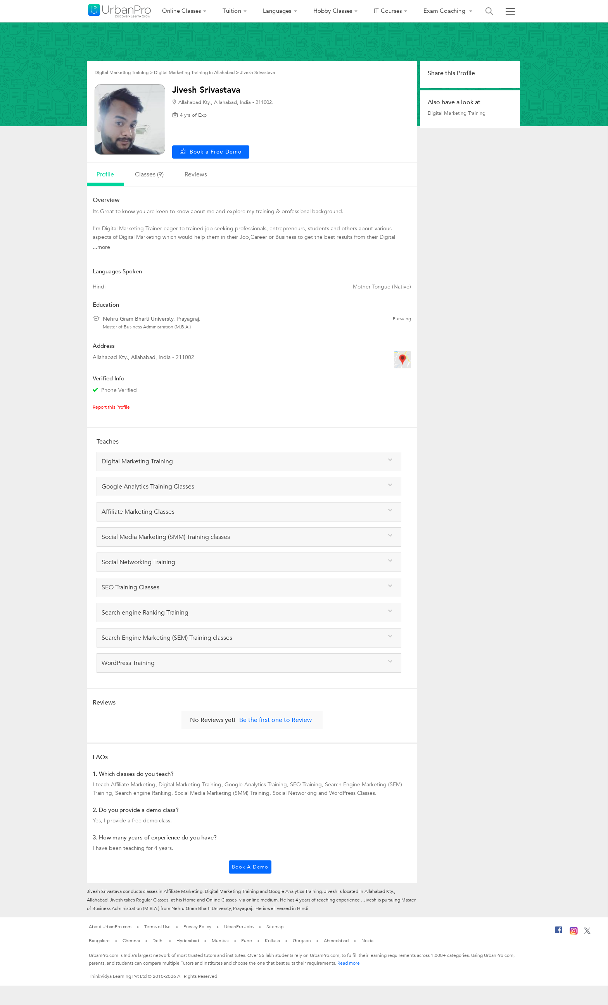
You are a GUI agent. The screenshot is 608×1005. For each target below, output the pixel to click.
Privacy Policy (197, 927)
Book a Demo (250, 866)
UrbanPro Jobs (239, 927)
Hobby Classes (332, 11)
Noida (367, 941)
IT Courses (388, 11)
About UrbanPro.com (110, 927)
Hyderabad (187, 941)
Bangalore (99, 941)
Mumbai (220, 941)
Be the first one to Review (275, 720)
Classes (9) (149, 174)
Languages (277, 11)
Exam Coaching (445, 11)
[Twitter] (587, 932)
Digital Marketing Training (456, 113)
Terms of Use (157, 927)
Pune (246, 941)
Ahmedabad (336, 941)
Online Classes (181, 11)
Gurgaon (302, 941)
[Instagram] (574, 933)
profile (105, 174)
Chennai (131, 941)
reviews (196, 174)
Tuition (232, 11)
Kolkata (272, 941)
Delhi (158, 941)
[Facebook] (558, 933)
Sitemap (274, 927)
